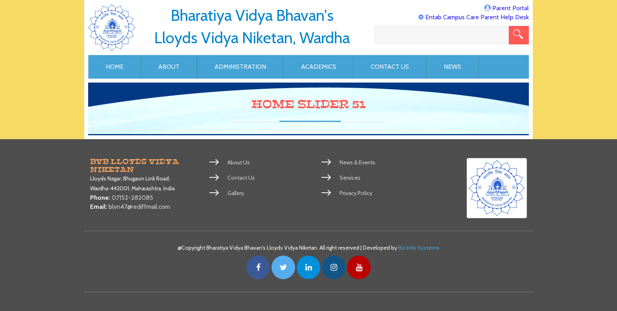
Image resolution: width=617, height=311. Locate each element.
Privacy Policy (356, 193)
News (452, 66)
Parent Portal (510, 8)
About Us (238, 162)
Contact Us (390, 66)
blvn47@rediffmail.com (139, 206)
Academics (318, 66)
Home (115, 66)
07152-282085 (132, 197)
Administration (240, 66)
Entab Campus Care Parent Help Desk (477, 17)
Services (350, 177)
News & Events (357, 162)
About (168, 66)
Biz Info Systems (419, 247)
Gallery (235, 193)
